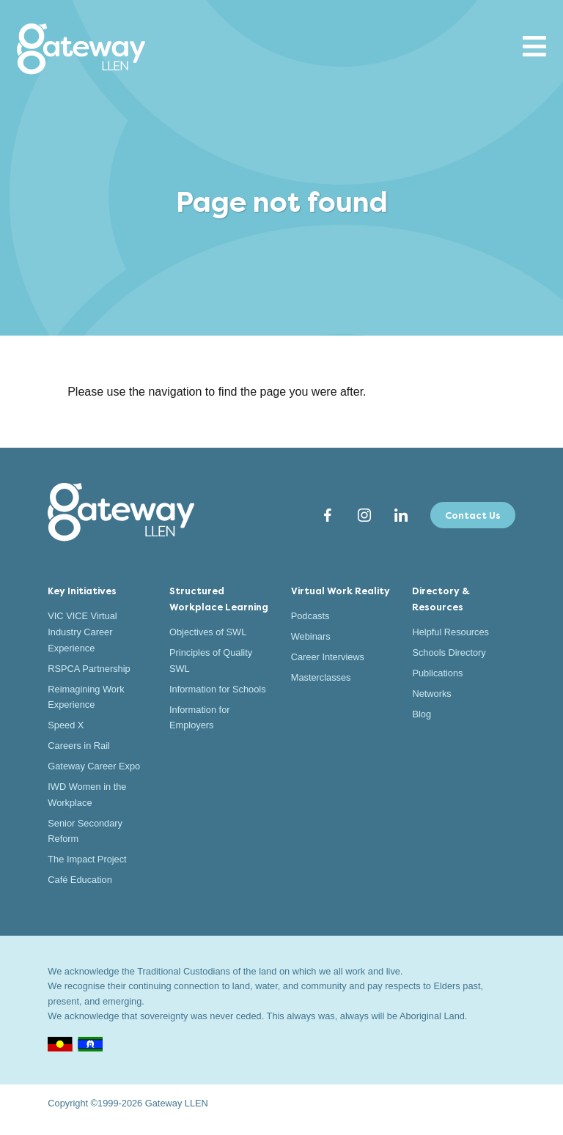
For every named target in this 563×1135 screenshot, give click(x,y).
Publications (437, 673)
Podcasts (310, 615)
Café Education (80, 879)
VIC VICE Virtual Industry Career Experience (82, 631)
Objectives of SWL (207, 631)
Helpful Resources (450, 631)
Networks (431, 693)
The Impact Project (87, 859)
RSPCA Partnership (89, 668)
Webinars (311, 636)
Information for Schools (217, 689)
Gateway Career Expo (94, 766)
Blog (421, 714)
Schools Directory (448, 652)
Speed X (66, 725)
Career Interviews (327, 656)
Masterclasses (321, 677)
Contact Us (473, 515)
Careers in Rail (79, 745)
